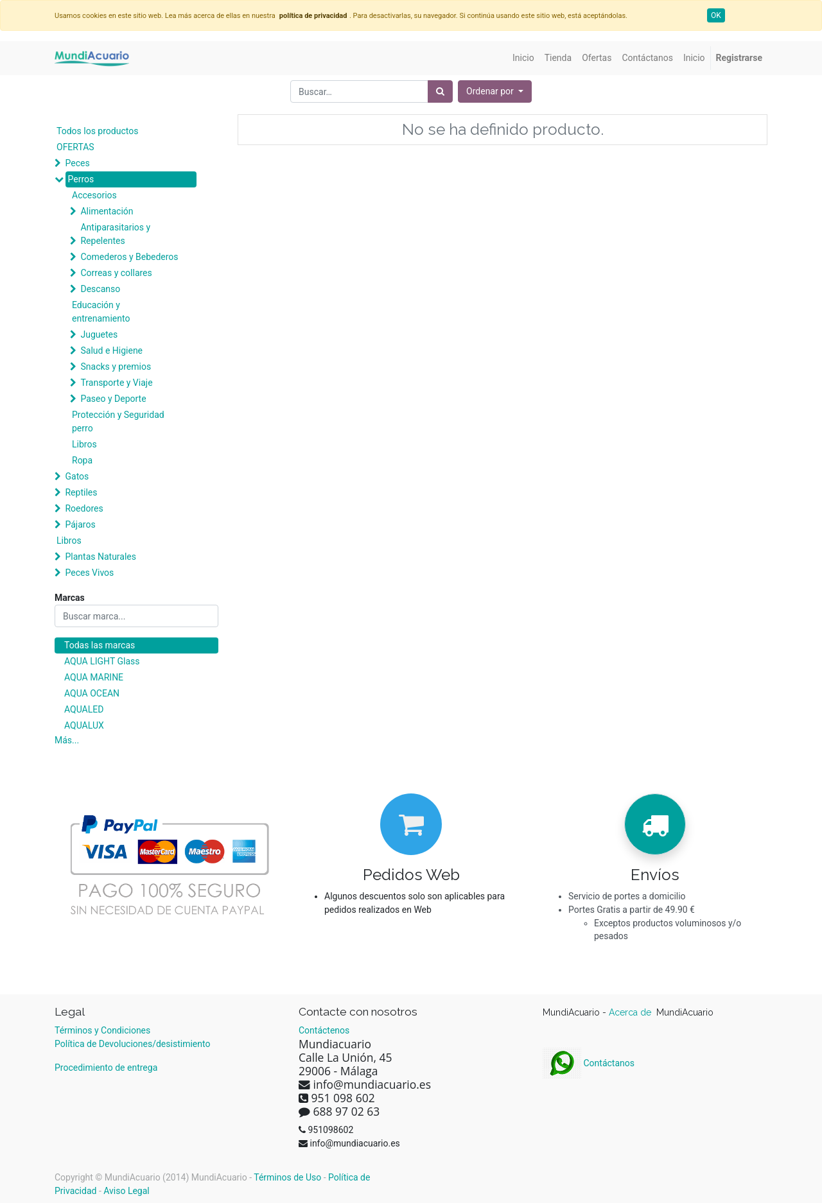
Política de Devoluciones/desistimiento (132, 1044)
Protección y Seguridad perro (118, 421)
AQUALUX (84, 725)
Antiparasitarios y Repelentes (115, 234)
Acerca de (631, 1012)
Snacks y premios (115, 366)
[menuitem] (523, 58)
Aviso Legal (126, 1191)
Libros (84, 444)
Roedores (84, 508)
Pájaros (80, 524)
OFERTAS (75, 147)
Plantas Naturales (100, 556)
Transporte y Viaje (116, 382)
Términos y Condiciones (102, 1030)
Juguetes (99, 334)
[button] (495, 91)
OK (716, 15)
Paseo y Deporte (113, 399)
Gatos (77, 476)
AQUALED (83, 709)
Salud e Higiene (111, 350)
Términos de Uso (287, 1177)
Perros (80, 179)
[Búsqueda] (440, 91)
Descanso (100, 289)
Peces (77, 163)
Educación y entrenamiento (101, 312)
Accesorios (94, 195)
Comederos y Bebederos (129, 257)
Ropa (82, 460)
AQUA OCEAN (91, 693)
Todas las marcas (99, 645)
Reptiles (81, 492)
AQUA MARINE (93, 677)
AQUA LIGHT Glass (101, 661)
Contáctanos (588, 1063)
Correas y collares (116, 273)
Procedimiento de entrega (106, 1067)
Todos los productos (97, 131)
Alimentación (106, 211)
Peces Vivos (89, 572)
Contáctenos (324, 1030)
